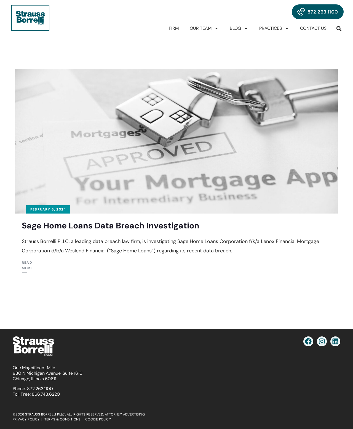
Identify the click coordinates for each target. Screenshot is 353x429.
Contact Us (313, 28)
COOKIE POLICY (98, 419)
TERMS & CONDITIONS (62, 419)
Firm (174, 28)
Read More (27, 265)
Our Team (204, 28)
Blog (239, 28)
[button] (339, 28)
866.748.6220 (46, 394)
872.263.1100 (40, 389)
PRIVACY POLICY (26, 419)
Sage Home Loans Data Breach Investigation (110, 225)
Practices (274, 28)
